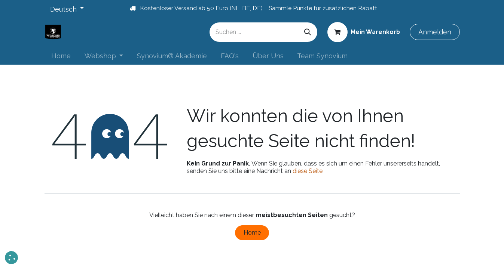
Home (252, 232)
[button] (11, 257)
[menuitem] (61, 56)
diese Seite (308, 170)
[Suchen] (307, 32)
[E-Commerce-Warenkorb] (363, 32)
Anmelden (434, 32)
